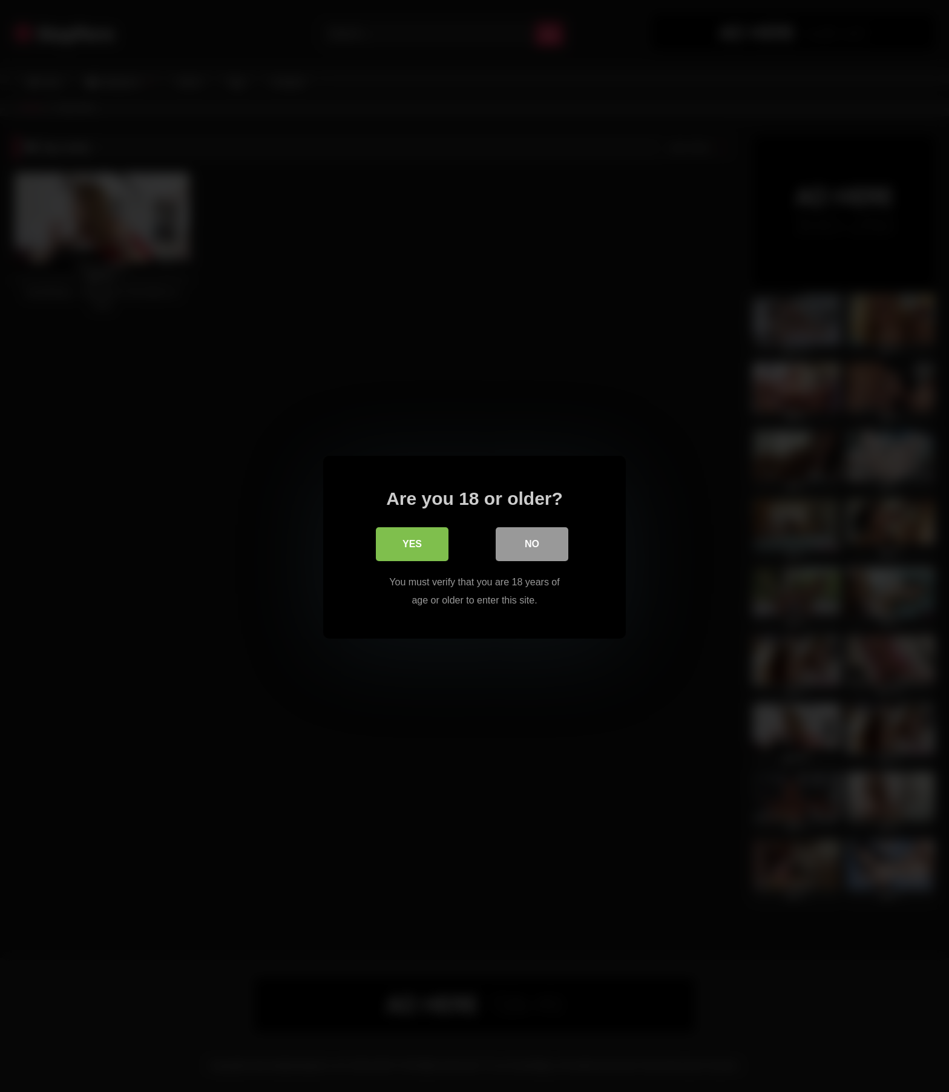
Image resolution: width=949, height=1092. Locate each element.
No (532, 543)
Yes (412, 543)
